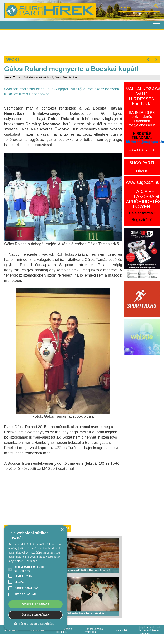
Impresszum (11, 630)
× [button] (62, 529)
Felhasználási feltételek (64, 630)
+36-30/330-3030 (142, 150)
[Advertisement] (82, 42)
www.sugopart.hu (142, 182)
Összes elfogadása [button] (35, 604)
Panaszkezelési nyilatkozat (94, 630)
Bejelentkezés (141, 213)
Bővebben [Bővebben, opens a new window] (31, 561)
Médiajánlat (37, 630)
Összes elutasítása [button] (35, 615)
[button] (35, 624)
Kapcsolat (121, 630)
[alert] (35, 577)
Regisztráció (142, 220)
